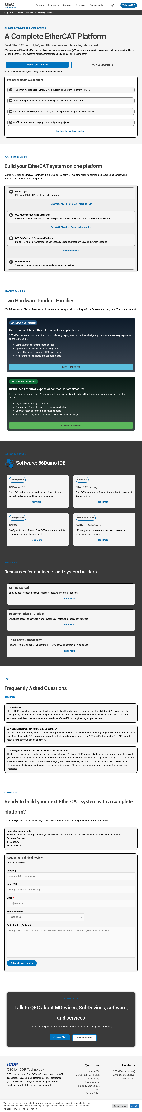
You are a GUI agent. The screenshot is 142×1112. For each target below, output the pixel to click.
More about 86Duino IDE (88, 1075)
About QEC (94, 1071)
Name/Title (13, 884)
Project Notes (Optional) (19, 925)
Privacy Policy (93, 1093)
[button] (57, 5)
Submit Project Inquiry (22, 963)
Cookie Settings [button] (120, 1106)
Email (10, 898)
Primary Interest (15, 911)
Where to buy (93, 1078)
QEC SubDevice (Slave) (123, 1075)
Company (11, 870)
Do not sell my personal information (20, 1109)
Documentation (92, 1082)
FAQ (98, 1089)
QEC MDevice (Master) (124, 1071)
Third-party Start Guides (88, 1086)
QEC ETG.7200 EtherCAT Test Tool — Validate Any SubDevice (30, 13)
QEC (9, 4)
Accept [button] (134, 1106)
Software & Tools (126, 1078)
